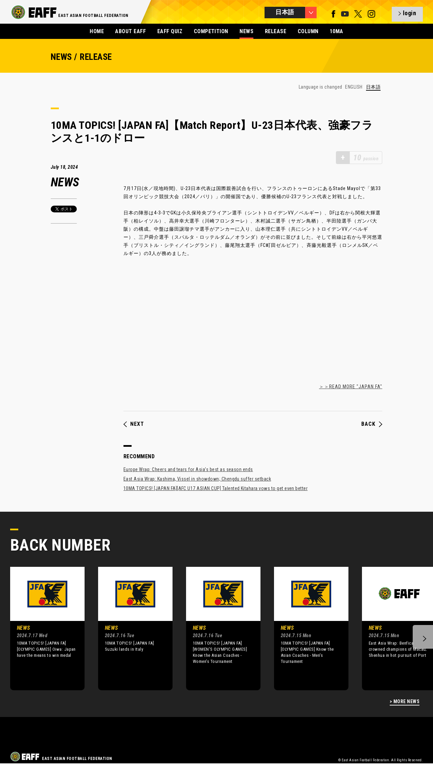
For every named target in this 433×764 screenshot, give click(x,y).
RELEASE (275, 31)
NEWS (246, 31)
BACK (371, 424)
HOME (97, 31)
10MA (336, 31)
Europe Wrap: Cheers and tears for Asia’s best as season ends (188, 469)
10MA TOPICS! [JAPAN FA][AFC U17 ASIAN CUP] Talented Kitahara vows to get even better (215, 488)
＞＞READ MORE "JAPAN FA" (350, 386)
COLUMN (308, 31)
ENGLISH (353, 87)
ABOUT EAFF (130, 31)
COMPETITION (211, 31)
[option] (42, 628)
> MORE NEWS (404, 701)
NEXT (133, 424)
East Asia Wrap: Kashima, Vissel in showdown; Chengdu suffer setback (197, 479)
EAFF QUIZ (169, 31)
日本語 (373, 87)
